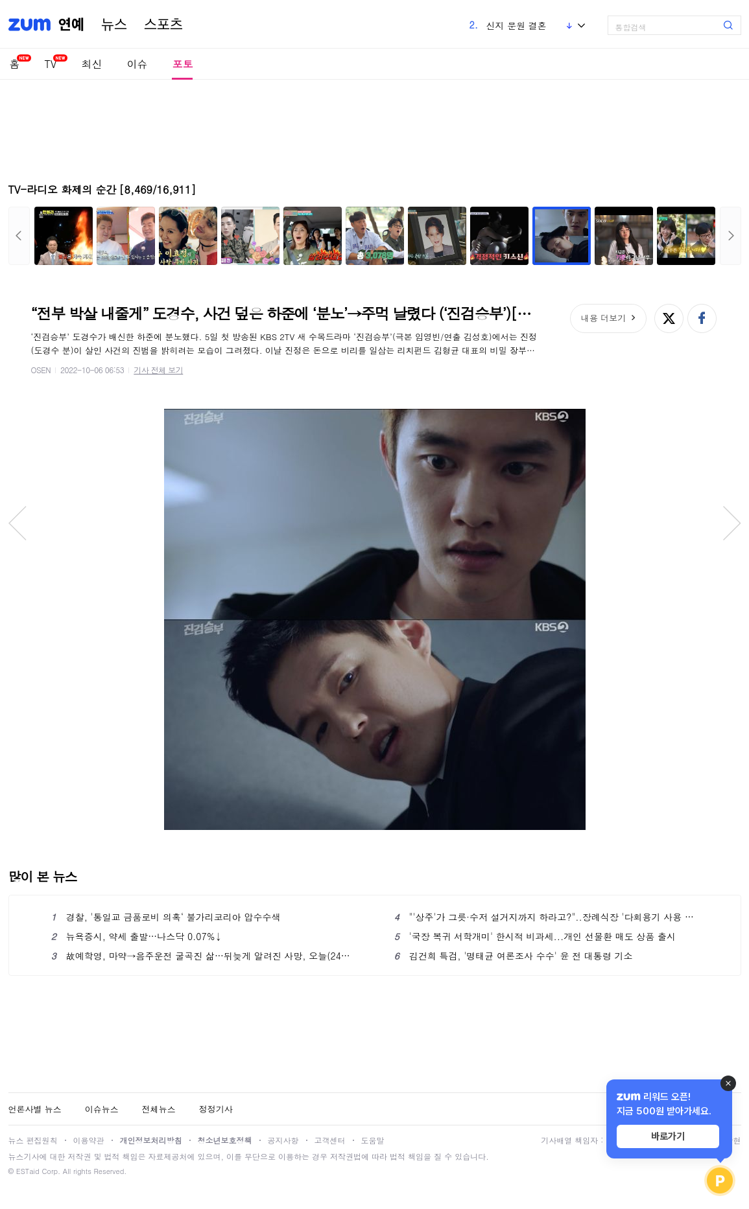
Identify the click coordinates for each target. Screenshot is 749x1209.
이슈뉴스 (102, 1109)
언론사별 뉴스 (35, 1109)
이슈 (136, 63)
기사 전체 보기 (158, 369)
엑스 (669, 318)
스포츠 (163, 24)
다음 (730, 236)
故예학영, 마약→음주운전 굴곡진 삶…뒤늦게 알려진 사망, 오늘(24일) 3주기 (203, 955)
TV (51, 63)
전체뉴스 (159, 1109)
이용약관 (88, 1140)
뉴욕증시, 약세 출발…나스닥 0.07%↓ (136, 936)
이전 (19, 236)
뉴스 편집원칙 (33, 1140)
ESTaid (28, 1171)
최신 (91, 63)
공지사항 (283, 1140)
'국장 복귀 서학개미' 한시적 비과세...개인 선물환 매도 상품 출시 (535, 936)
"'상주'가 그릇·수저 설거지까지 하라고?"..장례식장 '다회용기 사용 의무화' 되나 (546, 916)
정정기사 (216, 1109)
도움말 (373, 1140)
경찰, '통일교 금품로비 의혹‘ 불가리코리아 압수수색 (166, 916)
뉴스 (114, 24)
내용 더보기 (603, 318)
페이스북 (702, 318)
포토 (182, 63)
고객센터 (330, 1140)
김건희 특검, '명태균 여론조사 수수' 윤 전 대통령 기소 (513, 955)
